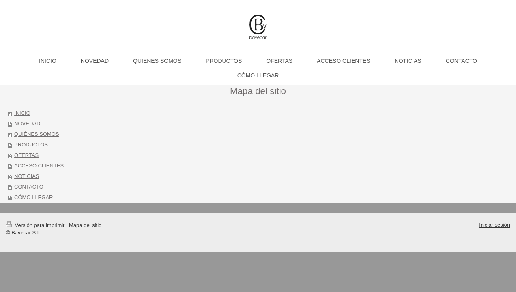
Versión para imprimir (36, 225)
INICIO (22, 113)
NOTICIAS (26, 176)
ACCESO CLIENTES (39, 166)
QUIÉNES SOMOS (36, 134)
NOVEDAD (27, 123)
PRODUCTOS (31, 145)
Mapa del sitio (85, 225)
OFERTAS (26, 155)
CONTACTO (28, 187)
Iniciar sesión (494, 225)
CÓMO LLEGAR (33, 197)
